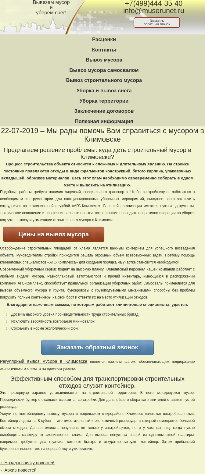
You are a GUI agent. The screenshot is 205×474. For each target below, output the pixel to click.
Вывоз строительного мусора (104, 80)
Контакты (104, 50)
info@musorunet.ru (153, 11)
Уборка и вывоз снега (103, 91)
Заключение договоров (104, 111)
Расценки (104, 39)
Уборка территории (104, 101)
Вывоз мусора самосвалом (103, 70)
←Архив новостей (18, 470)
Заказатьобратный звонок (157, 22)
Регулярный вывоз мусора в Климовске (43, 361)
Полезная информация (104, 121)
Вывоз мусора (104, 60)
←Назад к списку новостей (27, 462)
